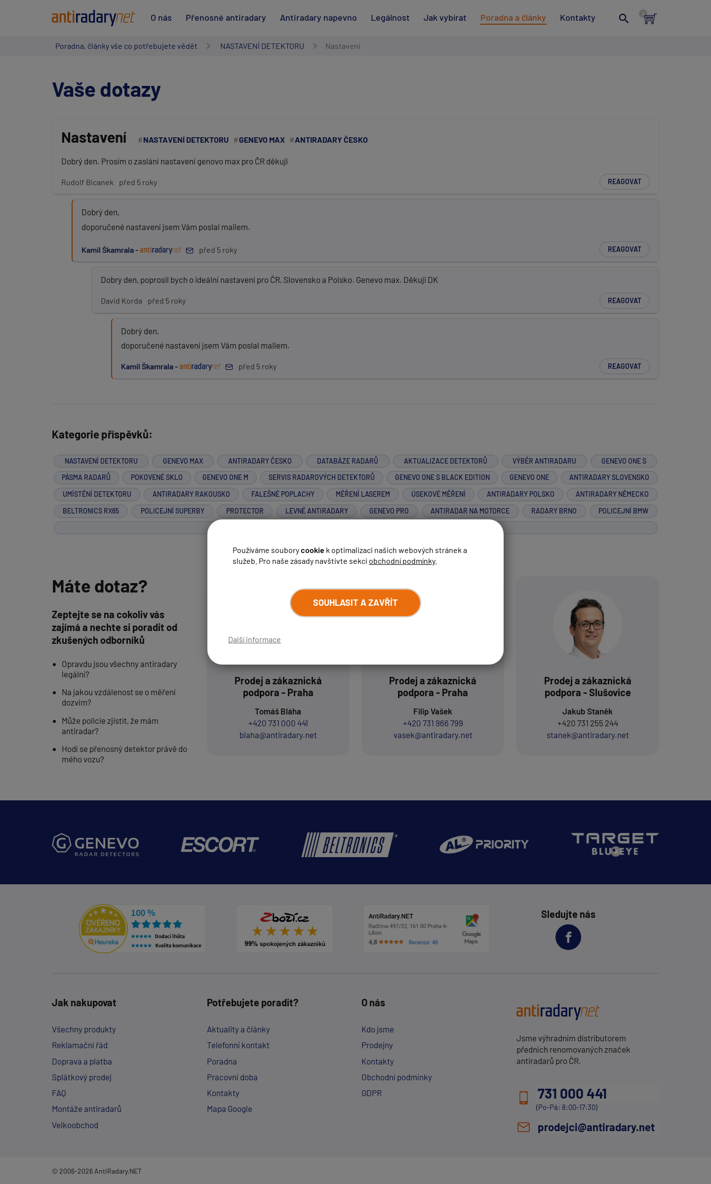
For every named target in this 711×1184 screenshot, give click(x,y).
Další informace (254, 639)
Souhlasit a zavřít (355, 602)
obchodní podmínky (402, 560)
